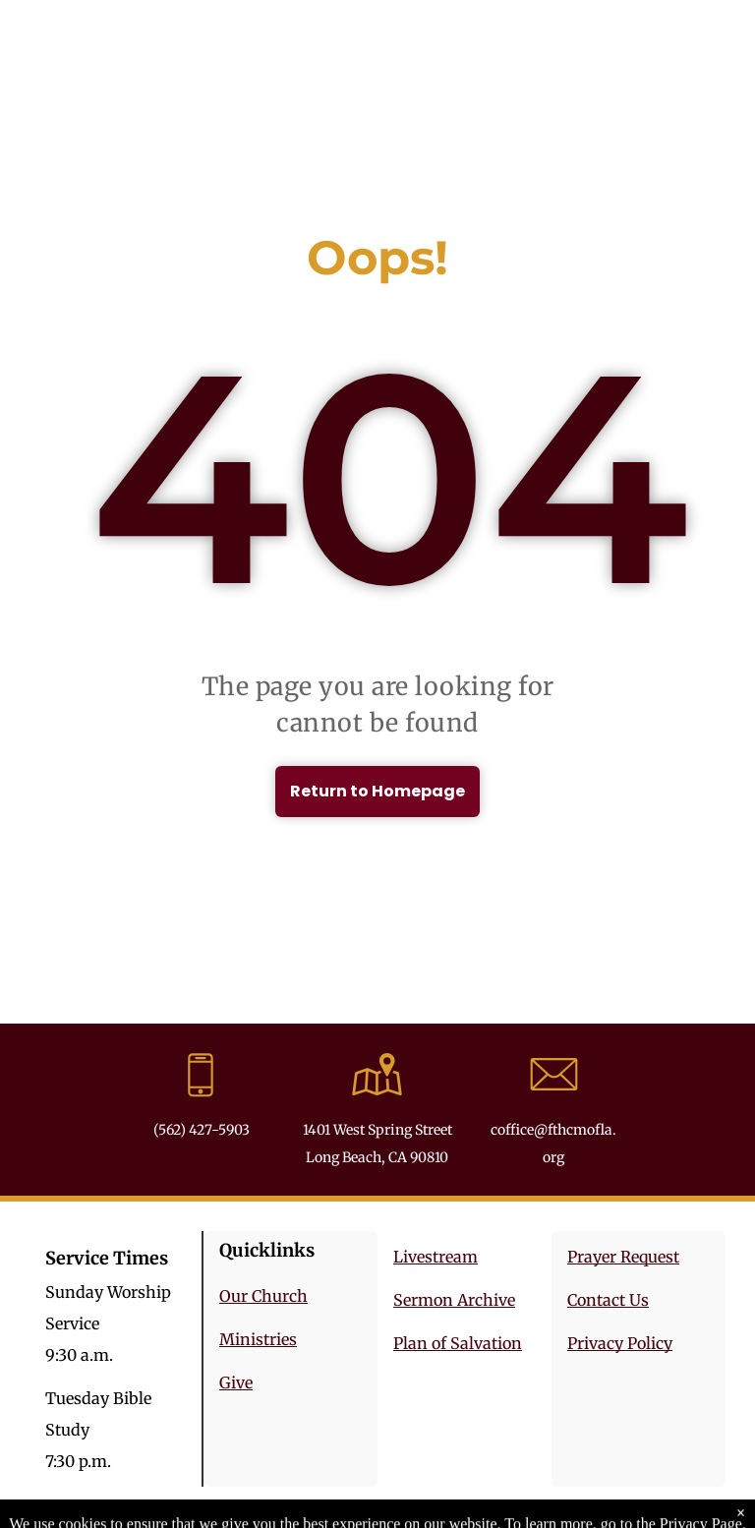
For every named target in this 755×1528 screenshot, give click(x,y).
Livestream (435, 1256)
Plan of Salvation (457, 1343)
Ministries (258, 1339)
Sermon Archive (454, 1300)
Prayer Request (623, 1256)
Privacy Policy (619, 1343)
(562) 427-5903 (201, 1130)
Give (236, 1382)
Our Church (263, 1296)
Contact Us (608, 1300)
